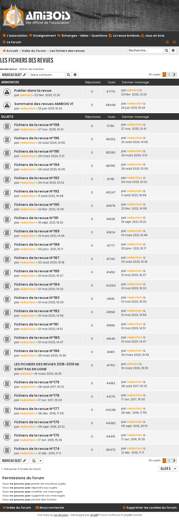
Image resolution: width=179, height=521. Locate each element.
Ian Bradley (61, 515)
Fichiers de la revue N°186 (36, 351)
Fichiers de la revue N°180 (37, 337)
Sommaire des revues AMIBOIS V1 (43, 103)
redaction (27, 108)
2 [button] (169, 74)
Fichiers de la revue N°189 (36, 231)
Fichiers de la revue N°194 (36, 164)
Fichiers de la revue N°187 (36, 257)
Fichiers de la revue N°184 (37, 284)
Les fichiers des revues (26, 60)
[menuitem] (152, 36)
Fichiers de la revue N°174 (36, 448)
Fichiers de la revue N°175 (36, 435)
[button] (174, 74)
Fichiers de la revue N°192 (36, 191)
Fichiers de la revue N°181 (36, 324)
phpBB (94, 515)
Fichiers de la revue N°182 (36, 311)
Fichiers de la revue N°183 (36, 297)
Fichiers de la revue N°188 (37, 244)
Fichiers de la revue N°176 (36, 422)
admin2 (26, 95)
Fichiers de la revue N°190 (36, 204)
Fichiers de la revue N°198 (36, 124)
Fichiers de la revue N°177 (36, 408)
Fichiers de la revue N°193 (36, 178)
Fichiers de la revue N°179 (36, 382)
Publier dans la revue (33, 90)
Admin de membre (31, 69)
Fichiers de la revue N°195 (36, 151)
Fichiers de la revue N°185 (36, 271)
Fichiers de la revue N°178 (36, 395)
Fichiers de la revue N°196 (36, 138)
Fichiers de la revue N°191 (36, 218)
